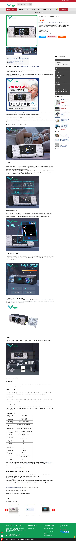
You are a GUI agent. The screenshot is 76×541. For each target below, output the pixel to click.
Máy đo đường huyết (58, 79)
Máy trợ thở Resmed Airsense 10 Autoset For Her (13, 516)
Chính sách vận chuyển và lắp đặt (49, 531)
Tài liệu (44, 9)
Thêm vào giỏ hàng (52, 36)
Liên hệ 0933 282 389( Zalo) (66, 0)
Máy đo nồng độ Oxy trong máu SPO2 (61, 91)
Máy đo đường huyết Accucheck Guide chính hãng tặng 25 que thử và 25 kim (65, 126)
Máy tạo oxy (57, 68)
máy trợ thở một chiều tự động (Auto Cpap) (56, 22)
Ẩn (20, 57)
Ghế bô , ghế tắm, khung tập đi (60, 89)
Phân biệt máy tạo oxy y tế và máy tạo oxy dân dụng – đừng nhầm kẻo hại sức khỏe (64, 145)
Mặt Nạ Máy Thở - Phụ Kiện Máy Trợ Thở (62, 65)
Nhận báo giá (42, 36)
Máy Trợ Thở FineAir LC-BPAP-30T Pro (29, 515)
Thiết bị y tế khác (58, 86)
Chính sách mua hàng (49, 525)
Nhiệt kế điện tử (58, 93)
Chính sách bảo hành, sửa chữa (48, 535)
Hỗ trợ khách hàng (32, 525)
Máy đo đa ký (58, 62)
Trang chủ (21, 9)
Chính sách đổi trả (46, 533)
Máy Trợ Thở (50, 462)
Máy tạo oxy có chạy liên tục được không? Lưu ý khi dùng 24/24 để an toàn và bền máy (64, 136)
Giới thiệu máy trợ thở (12, 58)
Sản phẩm (33, 9)
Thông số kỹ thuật (11, 62)
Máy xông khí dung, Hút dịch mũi (61, 82)
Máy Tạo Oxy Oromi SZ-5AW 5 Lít (65, 100)
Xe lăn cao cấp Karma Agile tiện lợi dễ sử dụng (65, 113)
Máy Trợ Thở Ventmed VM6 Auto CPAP (22, 58)
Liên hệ (49, 9)
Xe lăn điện (57, 72)
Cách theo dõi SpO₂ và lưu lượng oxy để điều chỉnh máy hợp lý (62, 140)
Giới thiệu (27, 9)
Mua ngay (62, 36)
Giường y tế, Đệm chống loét (60, 75)
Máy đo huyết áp (58, 77)
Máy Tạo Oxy (45, 462)
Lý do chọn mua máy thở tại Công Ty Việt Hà (15, 63)
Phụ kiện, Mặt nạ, (28, 463)
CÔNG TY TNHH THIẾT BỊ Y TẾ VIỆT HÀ (14, 487)
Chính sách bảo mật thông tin (48, 528)
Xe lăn (56, 70)
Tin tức (39, 9)
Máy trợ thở (41, 12)
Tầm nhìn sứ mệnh (31, 528)
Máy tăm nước (57, 84)
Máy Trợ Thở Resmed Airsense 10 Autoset (45, 515)
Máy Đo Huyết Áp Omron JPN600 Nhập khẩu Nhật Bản (65, 119)
